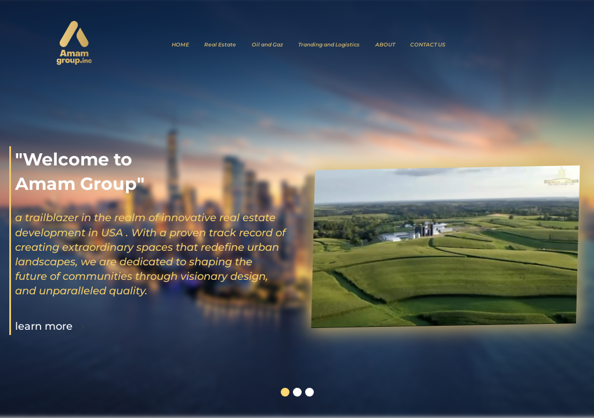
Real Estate (220, 44)
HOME (180, 44)
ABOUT (385, 44)
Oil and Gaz (267, 44)
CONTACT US (428, 44)
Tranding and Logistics (329, 44)
